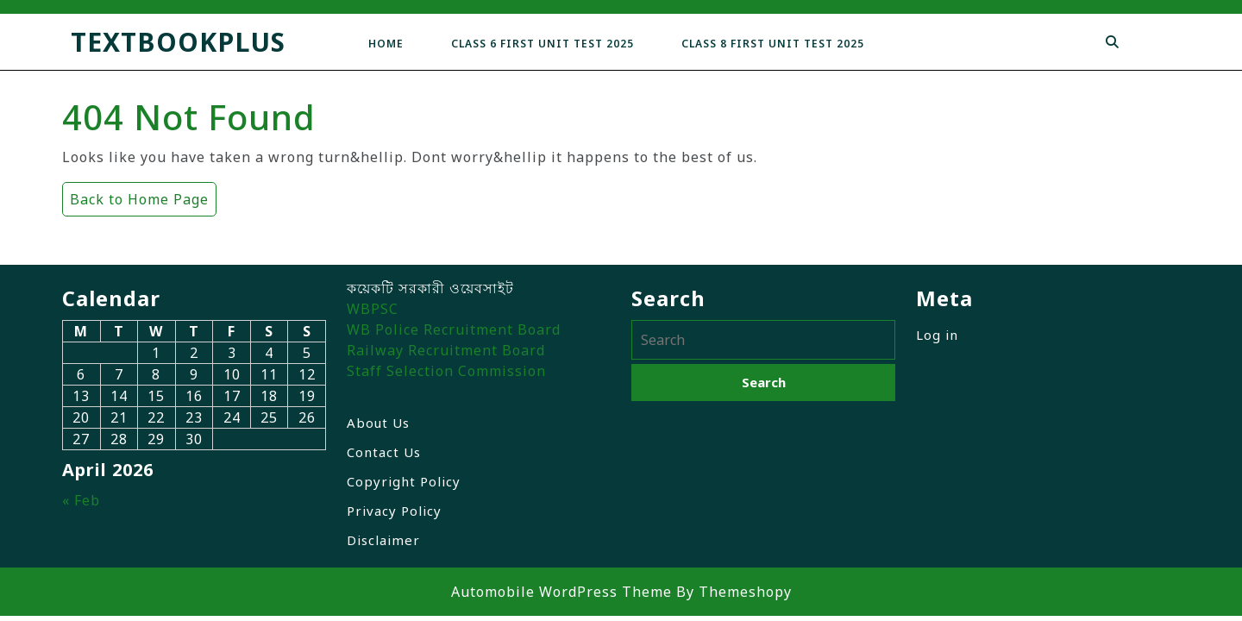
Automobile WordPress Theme (561, 591)
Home (386, 43)
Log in (937, 334)
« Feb (81, 500)
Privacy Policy (394, 510)
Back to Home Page (135, 195)
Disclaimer (383, 540)
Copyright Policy (404, 481)
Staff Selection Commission (446, 370)
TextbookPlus (178, 42)
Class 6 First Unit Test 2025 (542, 43)
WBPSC (372, 308)
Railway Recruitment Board (446, 350)
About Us (378, 422)
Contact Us (384, 452)
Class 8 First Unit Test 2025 (772, 43)
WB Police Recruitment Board (454, 329)
